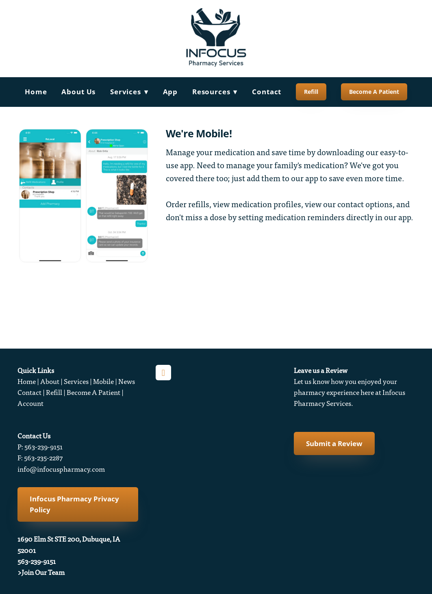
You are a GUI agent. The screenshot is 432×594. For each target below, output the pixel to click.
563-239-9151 (36, 561)
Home (36, 92)
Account (30, 403)
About (49, 381)
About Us (78, 92)
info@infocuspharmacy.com (61, 469)
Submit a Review (334, 443)
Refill (311, 91)
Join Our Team (43, 572)
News (126, 381)
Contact (266, 92)
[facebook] (163, 372)
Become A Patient (374, 91)
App (170, 92)
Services (76, 381)
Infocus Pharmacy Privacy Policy (74, 504)
